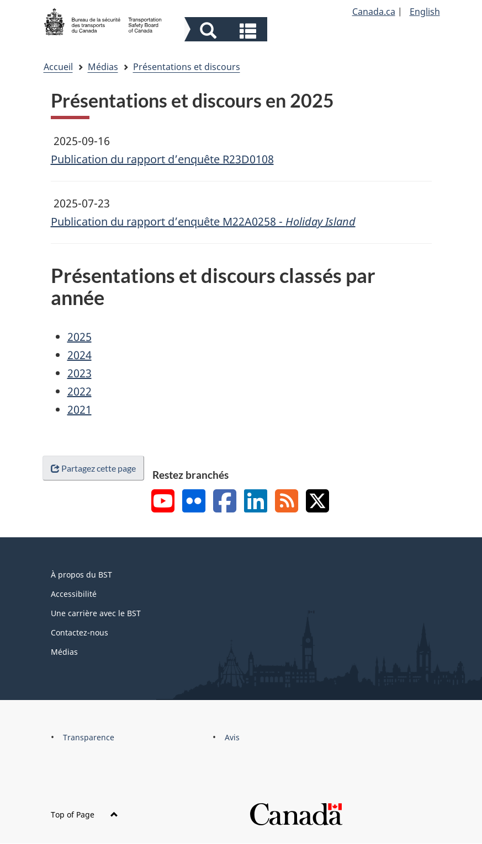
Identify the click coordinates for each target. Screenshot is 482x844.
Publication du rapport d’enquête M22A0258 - (203, 221)
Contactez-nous (79, 632)
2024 (79, 355)
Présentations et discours (186, 67)
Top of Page (84, 814)
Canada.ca (373, 12)
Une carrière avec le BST (96, 613)
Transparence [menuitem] (88, 737)
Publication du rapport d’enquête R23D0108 (162, 159)
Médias (103, 67)
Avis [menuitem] (232, 737)
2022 (79, 391)
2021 (79, 409)
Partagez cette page (93, 468)
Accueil (58, 67)
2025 (79, 336)
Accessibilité (74, 594)
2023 (79, 373)
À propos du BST (81, 574)
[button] (227, 30)
